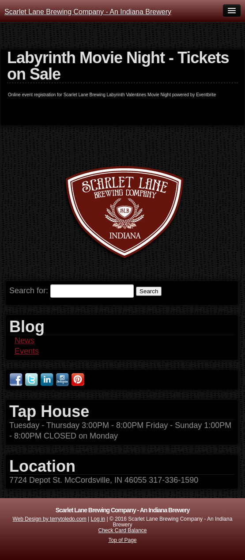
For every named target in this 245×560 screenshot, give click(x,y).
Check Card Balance (122, 530)
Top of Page (122, 540)
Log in (98, 519)
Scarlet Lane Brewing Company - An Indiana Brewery (87, 11)
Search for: (28, 290)
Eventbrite (206, 94)
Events (27, 351)
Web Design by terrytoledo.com (50, 519)
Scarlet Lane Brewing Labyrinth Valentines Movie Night (117, 94)
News (24, 340)
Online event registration (32, 94)
